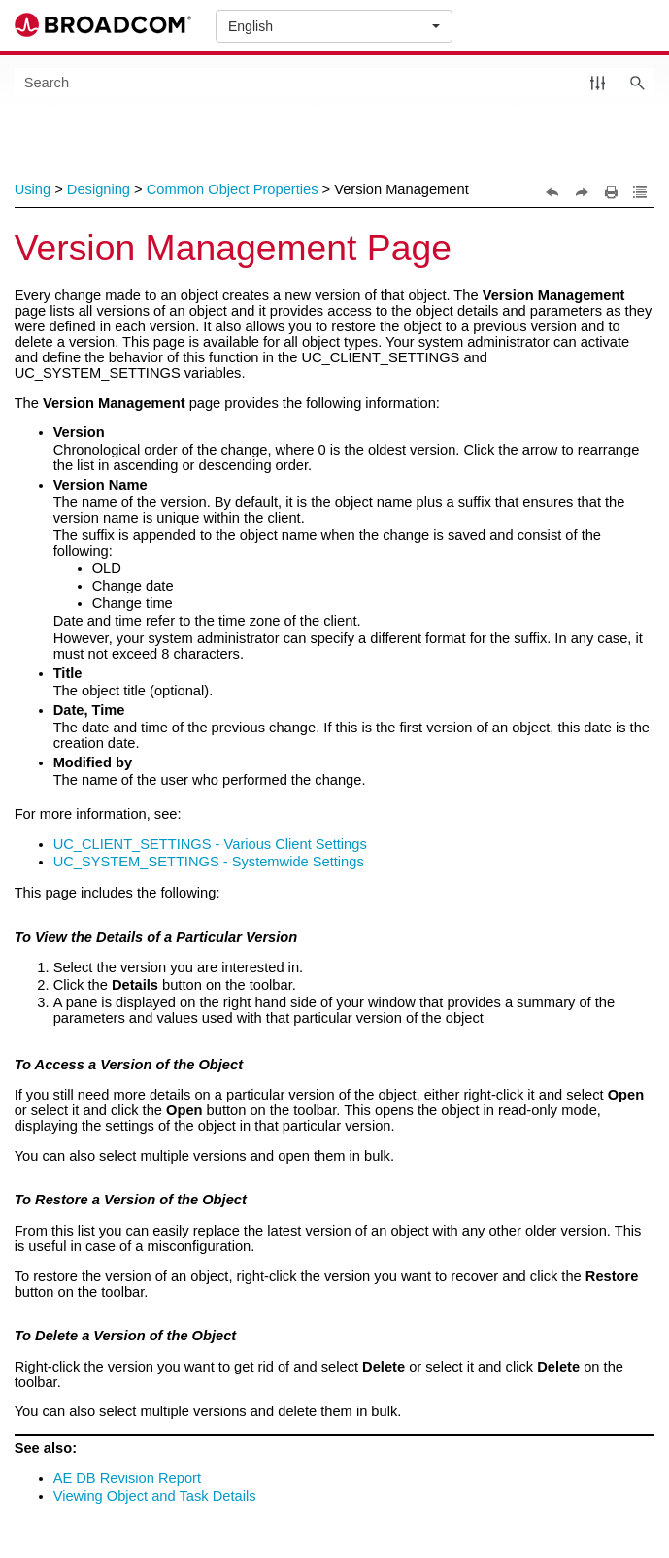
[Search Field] (335, 82)
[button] (597, 82)
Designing (98, 189)
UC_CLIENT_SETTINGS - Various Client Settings (210, 844)
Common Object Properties (232, 189)
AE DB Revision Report (127, 1478)
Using (32, 189)
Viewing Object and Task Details (154, 1496)
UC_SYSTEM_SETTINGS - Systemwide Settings (208, 861)
